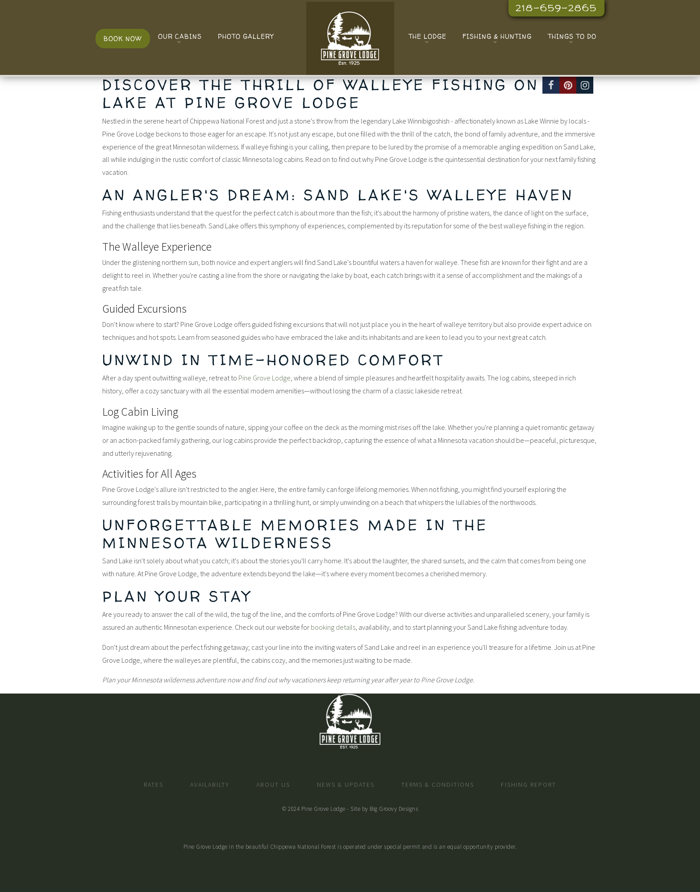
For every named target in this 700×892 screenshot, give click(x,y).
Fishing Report (528, 784)
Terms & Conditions (437, 784)
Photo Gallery (246, 36)
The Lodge (427, 36)
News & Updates (346, 784)
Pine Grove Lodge (264, 377)
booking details (333, 627)
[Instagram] (584, 85)
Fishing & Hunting (497, 36)
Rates (153, 784)
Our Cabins (180, 36)
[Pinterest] (567, 85)
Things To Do (572, 36)
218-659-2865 (556, 7)
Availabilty (209, 784)
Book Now (123, 38)
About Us (273, 784)
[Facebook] (550, 85)
